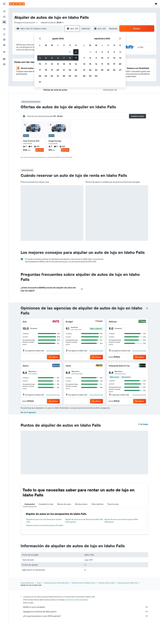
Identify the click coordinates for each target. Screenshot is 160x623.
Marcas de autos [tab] (64, 504)
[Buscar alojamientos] (4, 16)
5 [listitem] (24, 146)
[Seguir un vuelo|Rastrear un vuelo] (4, 34)
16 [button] (76, 64)
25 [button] (46, 76)
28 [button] (64, 76)
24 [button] (40, 76)
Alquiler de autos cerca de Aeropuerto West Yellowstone (121, 520)
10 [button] (40, 64)
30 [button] (76, 76)
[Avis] (56, 321)
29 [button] (70, 76)
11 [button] (46, 64)
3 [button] (39, 58)
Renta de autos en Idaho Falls (128, 583)
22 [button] (70, 70)
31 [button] (40, 82)
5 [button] (51, 58)
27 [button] (58, 76)
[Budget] (99, 321)
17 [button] (40, 70)
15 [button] (70, 64)
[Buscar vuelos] (4, 11)
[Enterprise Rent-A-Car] (142, 366)
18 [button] (46, 70)
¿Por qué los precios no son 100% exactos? (85, 615)
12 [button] (52, 64)
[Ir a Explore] (4, 29)
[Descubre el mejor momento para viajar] (4, 39)
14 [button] (64, 64)
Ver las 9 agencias (28, 412)
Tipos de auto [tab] (113, 504)
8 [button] (69, 58)
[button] (4, 4)
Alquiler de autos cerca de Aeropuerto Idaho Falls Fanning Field (84, 520)
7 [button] (63, 58)
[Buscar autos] (4, 22)
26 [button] (52, 76)
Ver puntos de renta (53, 351)
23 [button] (76, 70)
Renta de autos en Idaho (106, 583)
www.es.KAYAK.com (27, 583)
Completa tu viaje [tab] (46, 504)
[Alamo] (56, 366)
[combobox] (26, 22)
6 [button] (57, 58)
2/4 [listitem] (62, 146)
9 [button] (75, 58)
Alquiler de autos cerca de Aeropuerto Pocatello (44, 525)
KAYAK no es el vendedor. (85, 606)
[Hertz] (99, 366)
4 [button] (45, 58)
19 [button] (52, 70)
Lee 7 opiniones (76, 329)
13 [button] (58, 64)
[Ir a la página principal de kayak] (17, 3)
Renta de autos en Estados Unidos (83, 583)
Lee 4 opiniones (77, 374)
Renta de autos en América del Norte (56, 583)
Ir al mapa (143, 424)
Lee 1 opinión (32, 374)
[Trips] (4, 52)
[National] (142, 321)
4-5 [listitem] (36, 146)
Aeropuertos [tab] (30, 504)
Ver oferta (39, 150)
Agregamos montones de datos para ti (85, 611)
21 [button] (64, 70)
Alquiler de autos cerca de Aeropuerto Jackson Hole (44, 520)
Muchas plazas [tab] (81, 504)
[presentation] (147, 308)
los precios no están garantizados (77, 600)
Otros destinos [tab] (97, 504)
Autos (39, 583)
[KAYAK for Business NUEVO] (4, 44)
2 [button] (75, 52)
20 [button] (58, 70)
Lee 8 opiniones (120, 374)
